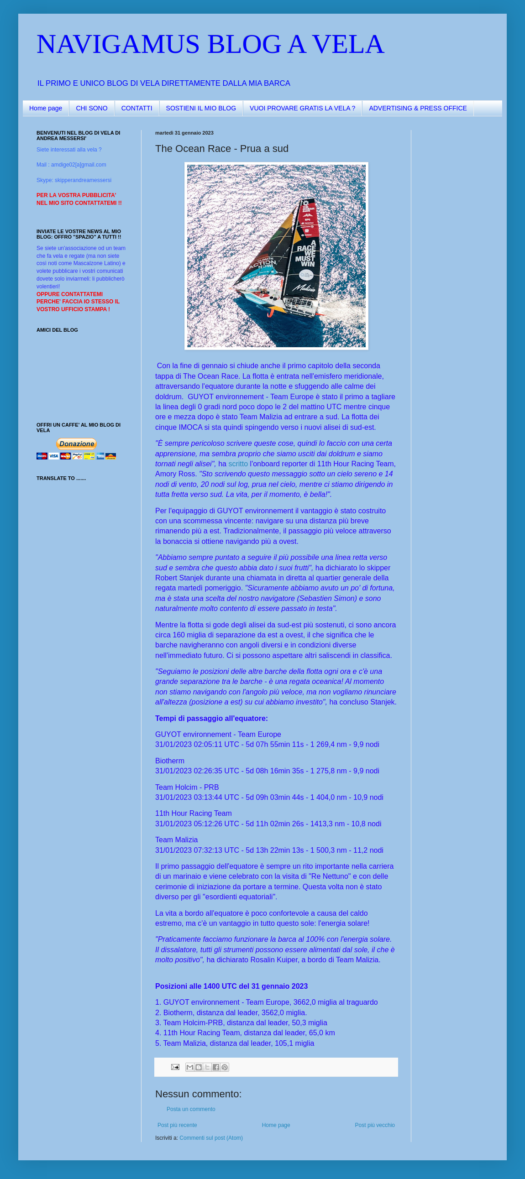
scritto (238, 464)
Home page (45, 108)
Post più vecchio (375, 1125)
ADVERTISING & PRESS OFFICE (418, 108)
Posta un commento (191, 1109)
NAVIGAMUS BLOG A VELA (211, 44)
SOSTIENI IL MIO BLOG (201, 108)
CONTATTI (136, 108)
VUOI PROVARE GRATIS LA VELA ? (302, 108)
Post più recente (177, 1125)
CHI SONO (91, 108)
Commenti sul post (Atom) (211, 1138)
